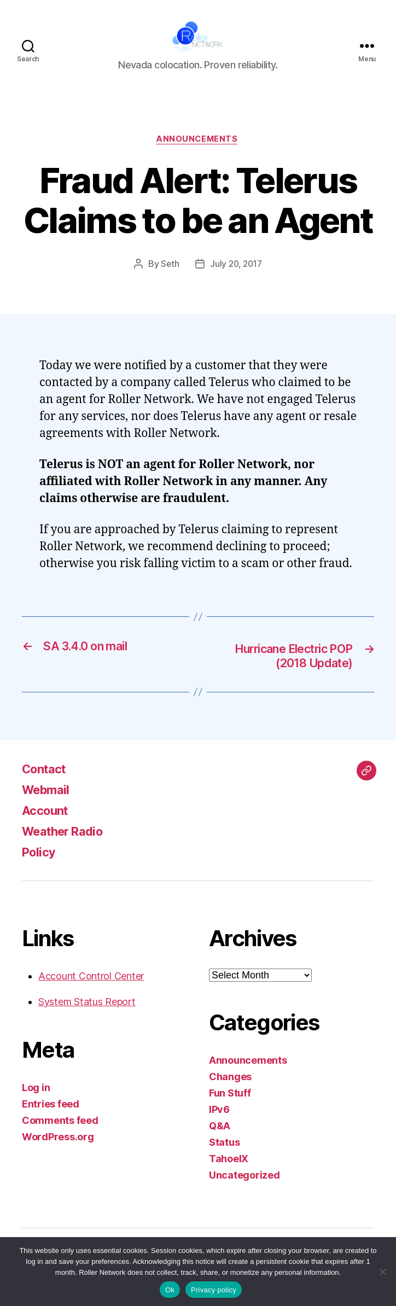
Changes (230, 1092)
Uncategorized (244, 1191)
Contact (46, 784)
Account (47, 826)
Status (224, 1158)
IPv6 (219, 1125)
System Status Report (87, 1017)
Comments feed (60, 1136)
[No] (382, 1271)
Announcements (197, 154)
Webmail (48, 805)
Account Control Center (91, 992)
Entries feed (50, 1120)
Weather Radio (67, 847)
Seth (168, 278)
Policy (40, 868)
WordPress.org (58, 1152)
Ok (169, 1290)
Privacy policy (213, 1290)
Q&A (219, 1141)
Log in (36, 1103)
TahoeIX (228, 1174)
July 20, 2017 (236, 278)
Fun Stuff (230, 1109)
